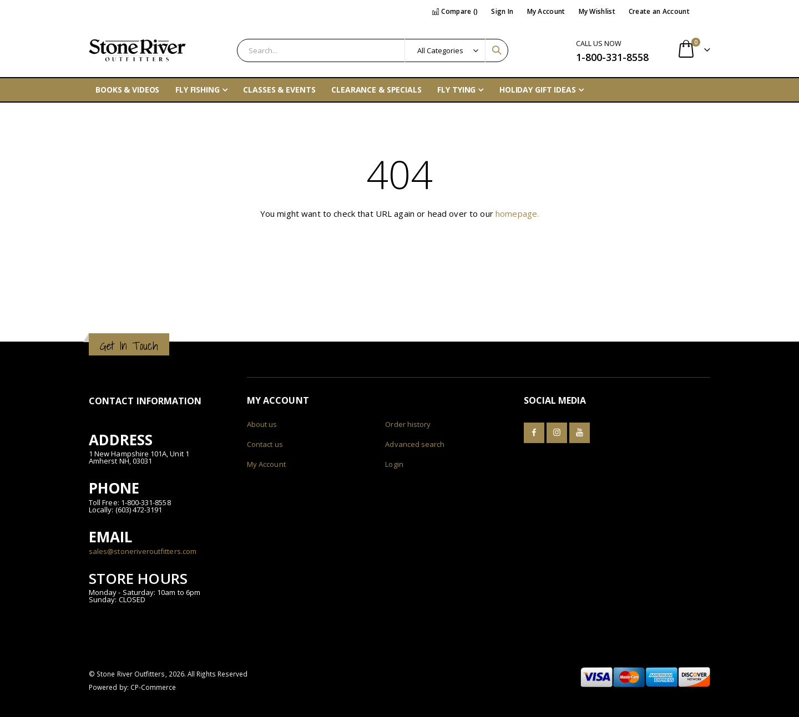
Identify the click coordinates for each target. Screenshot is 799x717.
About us (262, 424)
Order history (408, 424)
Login (394, 464)
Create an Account (659, 11)
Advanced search (414, 444)
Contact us (265, 444)
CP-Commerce (153, 687)
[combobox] (372, 50)
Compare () (455, 11)
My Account (546, 11)
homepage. (517, 213)
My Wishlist (597, 11)
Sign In (502, 11)
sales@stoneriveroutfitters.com (142, 551)
